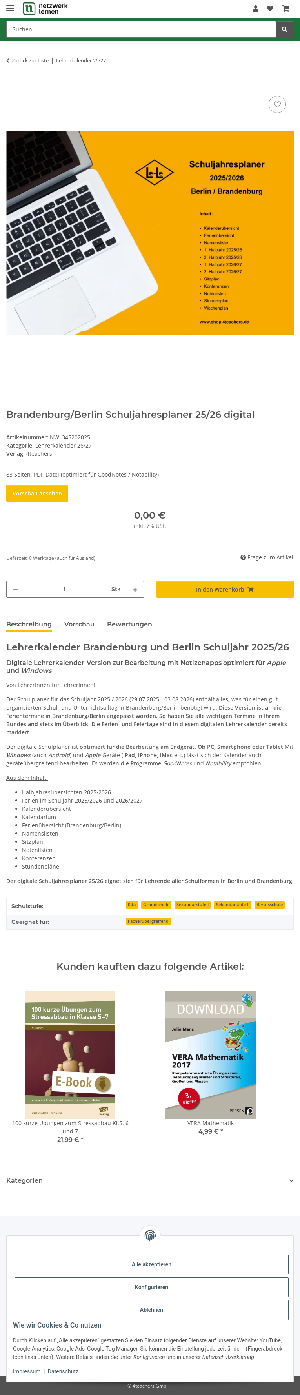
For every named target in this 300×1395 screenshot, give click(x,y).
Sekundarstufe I (192, 904)
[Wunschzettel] (270, 8)
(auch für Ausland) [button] (75, 558)
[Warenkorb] (286, 8)
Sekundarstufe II (232, 904)
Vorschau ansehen (37, 493)
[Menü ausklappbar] (10, 5)
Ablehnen (151, 1310)
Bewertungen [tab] (129, 624)
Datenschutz (63, 1371)
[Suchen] (141, 29)
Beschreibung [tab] (29, 624)
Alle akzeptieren (151, 1264)
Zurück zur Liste (30, 60)
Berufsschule (269, 904)
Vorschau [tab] (79, 624)
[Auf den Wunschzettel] (277, 104)
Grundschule (156, 904)
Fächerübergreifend (148, 921)
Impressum (26, 1371)
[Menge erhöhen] (135, 589)
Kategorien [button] (24, 1180)
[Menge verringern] (15, 589)
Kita (132, 904)
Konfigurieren (151, 1287)
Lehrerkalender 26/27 (63, 445)
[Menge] (65, 589)
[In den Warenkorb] (12, 85)
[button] (256, 8)
